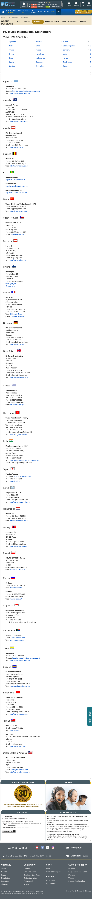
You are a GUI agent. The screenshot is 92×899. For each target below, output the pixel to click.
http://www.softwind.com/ (19, 714)
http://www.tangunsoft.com (19, 502)
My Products (51, 884)
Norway (66, 58)
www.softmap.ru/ (16, 588)
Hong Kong (40, 54)
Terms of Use (70, 891)
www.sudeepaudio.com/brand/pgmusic (24, 460)
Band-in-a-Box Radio (32, 875)
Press (3, 875)
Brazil (11, 46)
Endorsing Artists (52, 22)
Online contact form (18, 638)
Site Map (88, 891)
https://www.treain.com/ (18, 211)
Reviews (83, 22)
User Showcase (30, 872)
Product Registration (76, 881)
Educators (5, 881)
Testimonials (29, 881)
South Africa (67, 62)
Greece (11, 54)
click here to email (17, 234)
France (38, 50)
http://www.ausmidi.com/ (19, 122)
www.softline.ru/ (16, 599)
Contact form (10, 286)
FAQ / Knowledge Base (77, 872)
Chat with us (76, 856)
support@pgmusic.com (23, 827)
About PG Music (13, 17)
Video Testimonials (69, 22)
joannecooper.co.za (17, 640)
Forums (27, 869)
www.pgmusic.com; (7, 893)
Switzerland (40, 66)
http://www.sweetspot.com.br (16, 193)
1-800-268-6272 (41, 4)
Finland (11, 50)
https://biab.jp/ (15, 481)
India (64, 54)
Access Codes (12, 825)
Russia (11, 62)
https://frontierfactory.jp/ (22, 476)
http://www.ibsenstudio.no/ (19, 546)
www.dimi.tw (14, 730)
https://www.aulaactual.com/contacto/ (26, 91)
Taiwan (65, 66)
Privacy (79, 891)
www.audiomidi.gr (16, 405)
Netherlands (40, 58)
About (19, 22)
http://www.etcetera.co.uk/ (19, 377)
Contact (27, 22)
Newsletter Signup (53, 872)
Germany (66, 50)
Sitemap (4, 884)
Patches (71, 869)
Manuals (71, 875)
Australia (39, 42)
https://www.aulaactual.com (20, 93)
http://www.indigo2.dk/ (18, 260)
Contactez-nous (18, 316)
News (48, 869)
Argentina (12, 42)
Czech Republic (69, 46)
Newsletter (76, 847)
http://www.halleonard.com (19, 772)
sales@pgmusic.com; (21, 893)
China (38, 46)
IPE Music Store (16, 314)
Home (3, 17)
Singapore (39, 62)
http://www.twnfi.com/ (18, 746)
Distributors (24, 17)
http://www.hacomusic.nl (19, 166)
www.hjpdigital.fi (11, 284)
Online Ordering (55, 6)
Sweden (12, 66)
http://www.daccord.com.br (15, 180)
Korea (11, 58)
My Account (50, 880)
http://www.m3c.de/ (17, 147)
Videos (71, 878)
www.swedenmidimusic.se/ (20, 686)
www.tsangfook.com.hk (18, 435)
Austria (65, 42)
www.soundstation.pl (17, 570)
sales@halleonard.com (19, 770)
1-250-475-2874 (52, 4)
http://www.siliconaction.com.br (17, 186)
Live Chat (40, 6)
